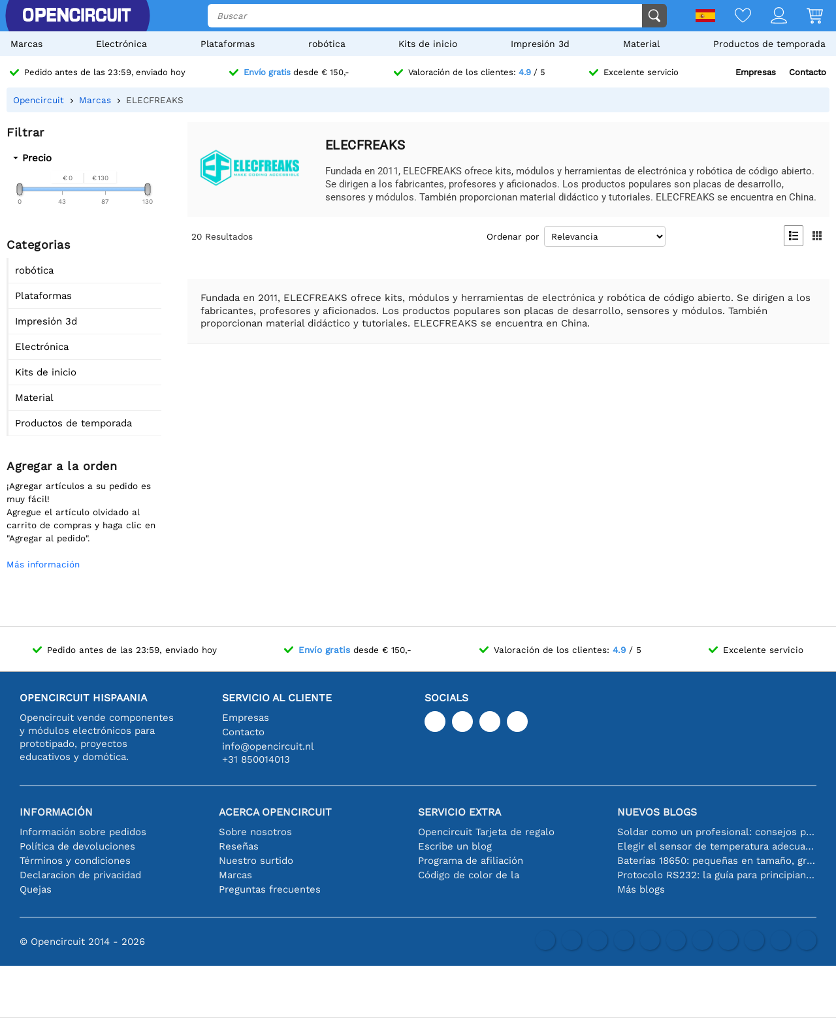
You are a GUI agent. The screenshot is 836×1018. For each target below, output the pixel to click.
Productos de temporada (769, 44)
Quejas (36, 889)
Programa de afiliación (470, 861)
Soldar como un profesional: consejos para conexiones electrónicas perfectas (716, 832)
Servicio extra (459, 812)
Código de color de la (468, 875)
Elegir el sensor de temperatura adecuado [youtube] (716, 846)
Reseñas (239, 846)
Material (641, 44)
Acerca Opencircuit (275, 812)
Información (56, 812)
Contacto (807, 72)
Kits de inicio (427, 44)
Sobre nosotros (255, 832)
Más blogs (641, 889)
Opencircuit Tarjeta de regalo (486, 832)
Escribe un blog (455, 846)
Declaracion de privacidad (80, 875)
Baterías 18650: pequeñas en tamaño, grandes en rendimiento (716, 861)
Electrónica (121, 44)
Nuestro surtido (256, 861)
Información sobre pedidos (83, 832)
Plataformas (228, 44)
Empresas (755, 72)
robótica (327, 44)
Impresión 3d (540, 44)
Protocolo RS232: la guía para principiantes (716, 875)
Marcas (26, 44)
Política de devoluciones (77, 846)
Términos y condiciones (75, 861)
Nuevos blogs (657, 812)
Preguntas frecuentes (270, 889)
